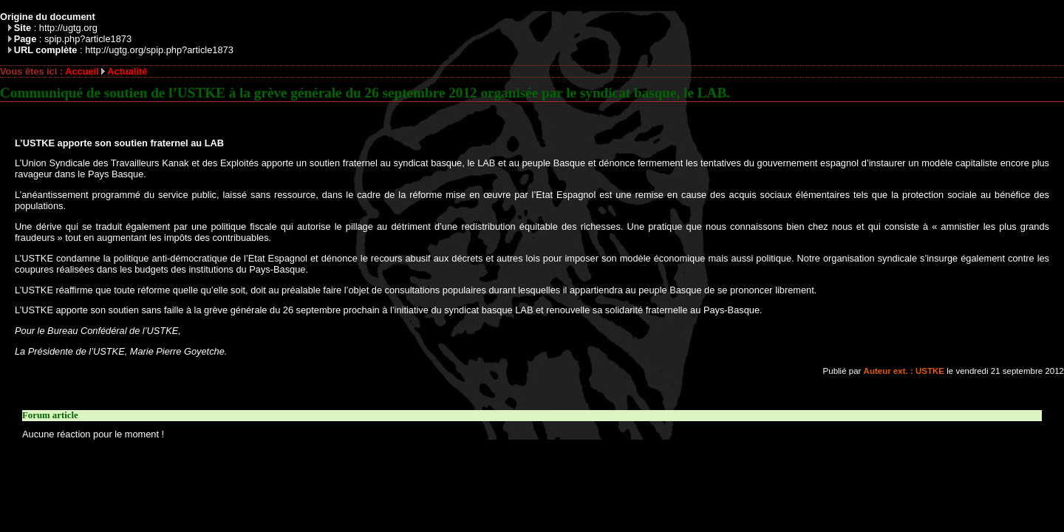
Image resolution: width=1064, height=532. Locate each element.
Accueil (82, 71)
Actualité (127, 71)
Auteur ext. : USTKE (904, 370)
